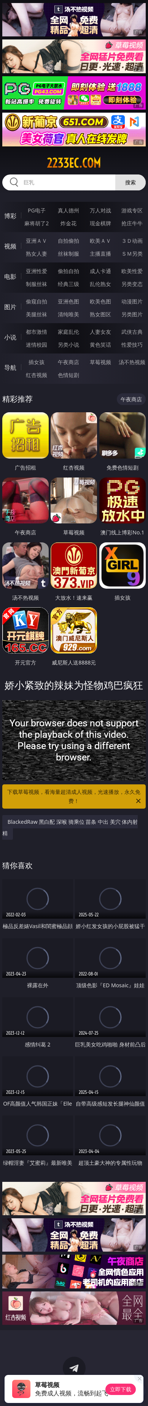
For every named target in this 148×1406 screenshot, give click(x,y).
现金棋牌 (100, 223)
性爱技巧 (132, 344)
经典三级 (68, 283)
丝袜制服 (68, 253)
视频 (10, 246)
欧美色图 (100, 301)
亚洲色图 (68, 301)
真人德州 (68, 210)
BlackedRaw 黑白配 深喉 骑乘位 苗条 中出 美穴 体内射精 (70, 827)
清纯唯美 (68, 314)
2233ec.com (74, 163)
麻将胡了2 (36, 223)
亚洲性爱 (36, 271)
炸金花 (68, 223)
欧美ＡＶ (100, 240)
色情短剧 (68, 375)
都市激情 (36, 331)
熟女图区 (100, 314)
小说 (10, 337)
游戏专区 (132, 210)
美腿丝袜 (36, 314)
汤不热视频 (132, 362)
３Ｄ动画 (132, 240)
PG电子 (37, 210)
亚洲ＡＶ (36, 240)
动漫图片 (132, 301)
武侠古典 (132, 331)
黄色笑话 (100, 344)
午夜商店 (68, 362)
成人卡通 (100, 271)
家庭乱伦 (68, 331)
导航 (10, 367)
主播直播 (100, 253)
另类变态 (132, 283)
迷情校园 (36, 344)
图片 (10, 307)
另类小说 (68, 344)
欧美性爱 (132, 271)
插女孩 (37, 362)
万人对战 (100, 210)
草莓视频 (100, 362)
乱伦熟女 (100, 283)
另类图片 (132, 314)
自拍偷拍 (68, 240)
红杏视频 (36, 375)
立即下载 (120, 1389)
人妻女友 (100, 331)
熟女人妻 (36, 253)
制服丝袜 (36, 283)
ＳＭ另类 (132, 253)
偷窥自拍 (36, 301)
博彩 (10, 216)
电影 (10, 276)
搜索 (130, 182)
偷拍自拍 (68, 271)
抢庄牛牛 (132, 223)
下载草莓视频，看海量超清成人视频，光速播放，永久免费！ (74, 797)
